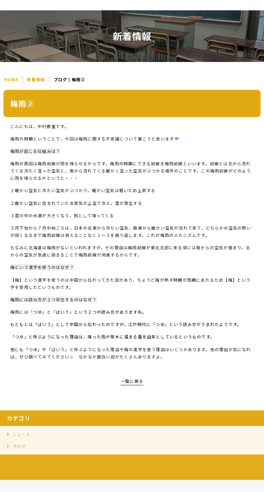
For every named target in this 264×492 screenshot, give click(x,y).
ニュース (21, 434)
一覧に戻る (132, 381)
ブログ (19, 446)
